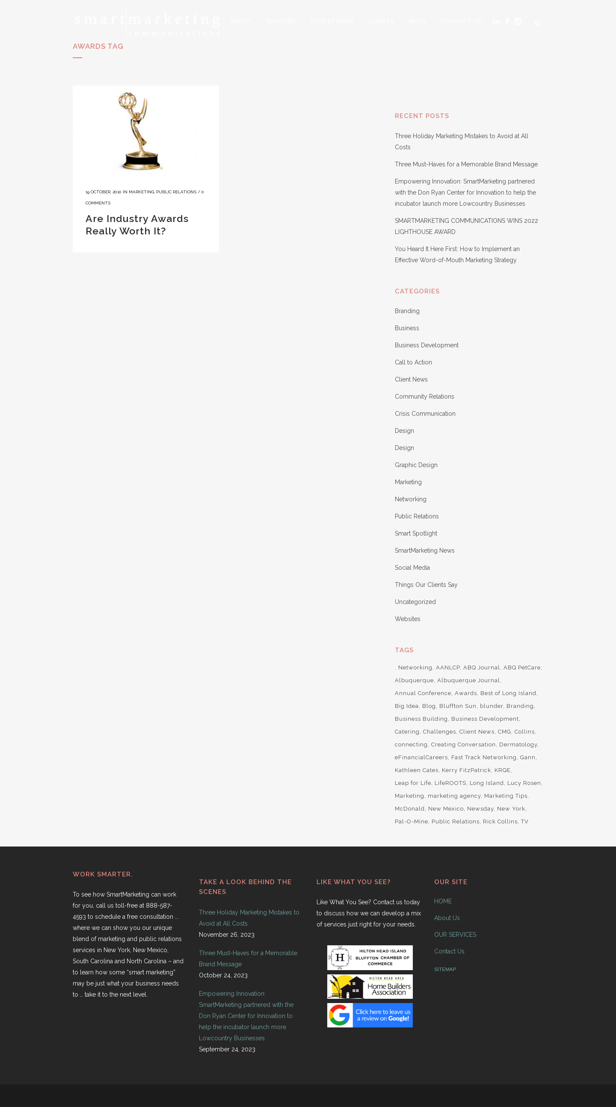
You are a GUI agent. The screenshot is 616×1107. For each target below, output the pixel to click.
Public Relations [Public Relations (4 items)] (456, 821)
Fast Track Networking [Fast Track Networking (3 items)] (484, 757)
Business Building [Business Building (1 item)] (421, 719)
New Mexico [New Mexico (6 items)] (446, 808)
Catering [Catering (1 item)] (407, 731)
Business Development (427, 345)
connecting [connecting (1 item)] (411, 744)
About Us (447, 918)
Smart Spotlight (416, 533)
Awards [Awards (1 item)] (466, 693)
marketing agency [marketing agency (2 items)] (454, 796)
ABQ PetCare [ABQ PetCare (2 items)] (522, 667)
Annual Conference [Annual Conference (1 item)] (423, 693)
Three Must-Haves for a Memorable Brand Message (466, 164)
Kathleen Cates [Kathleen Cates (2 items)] (416, 770)
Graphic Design (416, 465)
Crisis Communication (425, 413)
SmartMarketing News (425, 550)
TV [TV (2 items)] (525, 821)
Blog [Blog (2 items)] (429, 706)
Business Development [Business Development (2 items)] (485, 719)
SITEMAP (445, 969)
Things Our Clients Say (426, 584)
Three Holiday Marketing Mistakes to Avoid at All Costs (249, 918)
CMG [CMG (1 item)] (504, 731)
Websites (408, 619)
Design (404, 430)
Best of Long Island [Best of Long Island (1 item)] (508, 693)
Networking (410, 499)
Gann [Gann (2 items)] (528, 757)
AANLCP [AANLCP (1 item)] (448, 667)
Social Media (412, 567)
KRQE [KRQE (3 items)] (503, 770)
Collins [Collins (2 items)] (525, 731)
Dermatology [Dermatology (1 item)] (518, 744)
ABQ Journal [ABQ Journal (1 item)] (481, 667)
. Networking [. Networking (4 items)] (413, 667)
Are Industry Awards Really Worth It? (137, 225)
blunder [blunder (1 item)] (491, 706)
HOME (443, 901)
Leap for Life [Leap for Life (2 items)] (413, 783)
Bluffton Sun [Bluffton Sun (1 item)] (458, 706)
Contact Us (449, 951)
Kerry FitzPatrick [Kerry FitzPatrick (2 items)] (466, 770)
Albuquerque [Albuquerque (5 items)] (414, 680)
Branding (407, 311)
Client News (411, 379)
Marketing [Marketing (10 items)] (409, 796)
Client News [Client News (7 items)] (477, 731)
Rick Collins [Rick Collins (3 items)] (500, 821)
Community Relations (424, 396)
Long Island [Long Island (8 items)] (487, 783)
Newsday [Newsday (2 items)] (480, 808)
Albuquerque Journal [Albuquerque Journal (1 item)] (468, 680)
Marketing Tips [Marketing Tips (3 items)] (505, 796)
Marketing (141, 191)
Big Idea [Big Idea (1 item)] (407, 706)
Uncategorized (415, 601)
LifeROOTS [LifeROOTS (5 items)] (450, 783)
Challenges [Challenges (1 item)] (439, 731)
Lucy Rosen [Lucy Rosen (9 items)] (524, 783)
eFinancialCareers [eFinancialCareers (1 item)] (421, 757)
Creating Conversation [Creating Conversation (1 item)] (463, 744)
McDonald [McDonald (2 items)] (410, 808)
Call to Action (413, 362)
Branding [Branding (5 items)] (520, 706)
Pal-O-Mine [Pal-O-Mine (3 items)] (411, 821)
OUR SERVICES (455, 934)
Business (407, 328)
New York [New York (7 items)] (511, 808)
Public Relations (176, 191)
